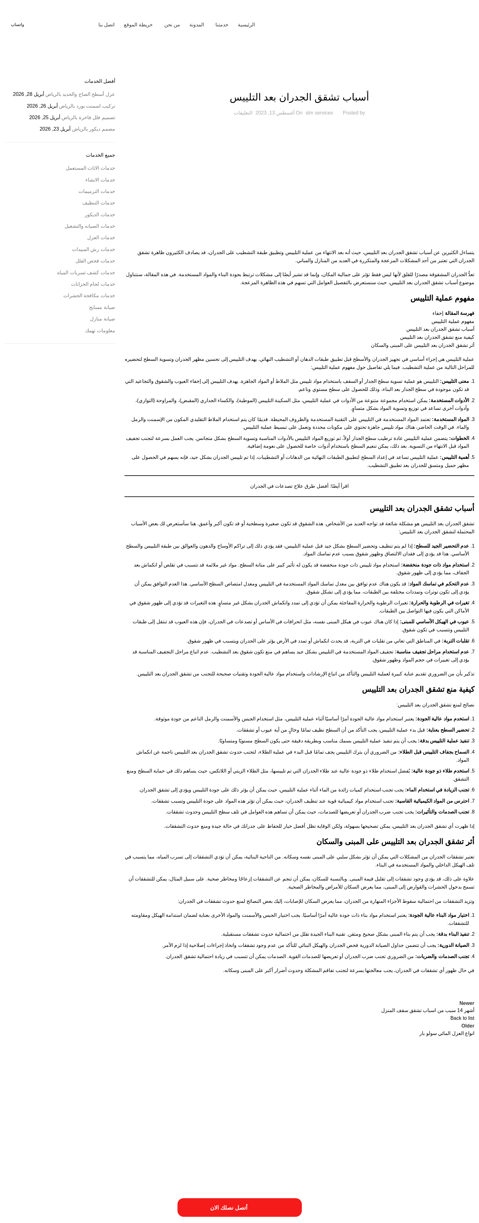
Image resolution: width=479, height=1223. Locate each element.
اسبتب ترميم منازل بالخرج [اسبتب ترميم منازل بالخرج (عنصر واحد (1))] (243, 1102)
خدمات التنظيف (98, 202)
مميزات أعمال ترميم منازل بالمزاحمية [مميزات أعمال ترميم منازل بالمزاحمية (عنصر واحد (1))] (347, 1135)
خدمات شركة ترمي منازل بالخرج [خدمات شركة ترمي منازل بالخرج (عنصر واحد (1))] (350, 1127)
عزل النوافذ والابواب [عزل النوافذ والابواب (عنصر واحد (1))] (162, 1127)
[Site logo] (435, 24)
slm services (319, 112)
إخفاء (437, 313)
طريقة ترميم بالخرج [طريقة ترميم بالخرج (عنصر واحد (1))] (233, 1127)
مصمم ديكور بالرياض (93, 129)
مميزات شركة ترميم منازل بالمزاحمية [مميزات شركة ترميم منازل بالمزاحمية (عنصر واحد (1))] (118, 1135)
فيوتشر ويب (17, 1216)
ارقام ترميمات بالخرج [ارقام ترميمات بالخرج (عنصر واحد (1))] (318, 1102)
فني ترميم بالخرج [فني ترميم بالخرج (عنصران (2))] (112, 1125)
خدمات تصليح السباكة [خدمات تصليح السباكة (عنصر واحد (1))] (29, 1114)
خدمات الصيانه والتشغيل (90, 226)
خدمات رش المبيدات (93, 249)
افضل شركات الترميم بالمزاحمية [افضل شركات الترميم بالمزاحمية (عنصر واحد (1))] (159, 1102)
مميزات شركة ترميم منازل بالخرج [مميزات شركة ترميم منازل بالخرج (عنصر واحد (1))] (170, 1135)
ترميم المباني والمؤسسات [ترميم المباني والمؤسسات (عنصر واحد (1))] (188, 1114)
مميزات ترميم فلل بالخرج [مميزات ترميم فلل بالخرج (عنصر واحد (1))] (264, 1135)
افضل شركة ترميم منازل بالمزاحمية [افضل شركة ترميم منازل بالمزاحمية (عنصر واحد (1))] (109, 1102)
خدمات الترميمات (97, 191)
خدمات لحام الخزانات (93, 284)
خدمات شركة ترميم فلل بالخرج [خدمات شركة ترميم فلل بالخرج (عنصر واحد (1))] (452, 1127)
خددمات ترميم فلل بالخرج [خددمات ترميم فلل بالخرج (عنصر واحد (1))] (149, 1114)
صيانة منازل (102, 318)
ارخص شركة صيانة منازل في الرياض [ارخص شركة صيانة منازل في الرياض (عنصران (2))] (405, 1100)
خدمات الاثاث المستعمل (90, 168)
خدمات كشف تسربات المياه (86, 272)
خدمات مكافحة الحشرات (89, 295)
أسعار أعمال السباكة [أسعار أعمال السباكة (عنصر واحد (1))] (427, 1090)
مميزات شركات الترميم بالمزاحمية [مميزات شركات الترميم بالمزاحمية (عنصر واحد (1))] (220, 1135)
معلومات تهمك (100, 330)
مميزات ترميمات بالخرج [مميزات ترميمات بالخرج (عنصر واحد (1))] (302, 1135)
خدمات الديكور (100, 214)
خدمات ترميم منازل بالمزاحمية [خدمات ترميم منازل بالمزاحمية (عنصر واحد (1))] (69, 1114)
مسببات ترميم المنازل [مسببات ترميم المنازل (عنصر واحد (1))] (26, 1127)
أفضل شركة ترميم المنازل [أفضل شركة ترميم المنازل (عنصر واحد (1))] (260, 1090)
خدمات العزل (101, 237)
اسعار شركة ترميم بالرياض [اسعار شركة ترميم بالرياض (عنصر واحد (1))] (203, 1102)
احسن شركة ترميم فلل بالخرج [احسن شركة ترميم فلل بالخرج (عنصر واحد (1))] (217, 1090)
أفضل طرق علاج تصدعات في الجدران (289, 486)
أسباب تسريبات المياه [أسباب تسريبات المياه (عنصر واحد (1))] (459, 1090)
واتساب (17, 24)
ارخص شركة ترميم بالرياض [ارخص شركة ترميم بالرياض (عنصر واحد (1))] (174, 1090)
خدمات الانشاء (299, 81)
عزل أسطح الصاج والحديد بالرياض (80, 94)
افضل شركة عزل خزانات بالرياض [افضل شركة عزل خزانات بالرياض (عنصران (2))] (272, 1112)
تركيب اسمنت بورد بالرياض (87, 106)
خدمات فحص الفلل (95, 260)
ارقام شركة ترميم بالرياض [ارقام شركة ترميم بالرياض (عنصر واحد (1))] (282, 1102)
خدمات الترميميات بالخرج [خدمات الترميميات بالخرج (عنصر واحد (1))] (110, 1114)
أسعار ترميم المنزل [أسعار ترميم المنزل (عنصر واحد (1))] (397, 1090)
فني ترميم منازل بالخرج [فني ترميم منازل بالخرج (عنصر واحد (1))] (60, 1127)
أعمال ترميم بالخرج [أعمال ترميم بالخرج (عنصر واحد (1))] (338, 1090)
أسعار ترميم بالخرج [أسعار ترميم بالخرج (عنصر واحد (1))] (368, 1090)
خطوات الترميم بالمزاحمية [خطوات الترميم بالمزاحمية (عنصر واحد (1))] (268, 1127)
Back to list (462, 1018)
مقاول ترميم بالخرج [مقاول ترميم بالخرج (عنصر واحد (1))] (427, 1135)
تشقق (467, 523)
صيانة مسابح (102, 307)
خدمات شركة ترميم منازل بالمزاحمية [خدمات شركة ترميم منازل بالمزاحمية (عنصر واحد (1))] (402, 1127)
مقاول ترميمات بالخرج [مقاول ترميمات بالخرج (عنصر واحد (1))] (458, 1135)
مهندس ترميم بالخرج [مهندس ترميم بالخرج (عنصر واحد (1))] (74, 1135)
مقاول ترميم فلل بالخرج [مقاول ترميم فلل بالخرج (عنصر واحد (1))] (393, 1135)
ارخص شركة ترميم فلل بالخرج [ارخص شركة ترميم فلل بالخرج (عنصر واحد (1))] (131, 1090)
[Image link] (67, 1182)
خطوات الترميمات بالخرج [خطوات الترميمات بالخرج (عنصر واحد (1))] (306, 1127)
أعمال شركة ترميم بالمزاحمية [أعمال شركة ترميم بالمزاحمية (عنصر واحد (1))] (301, 1090)
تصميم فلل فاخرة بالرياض (88, 117)
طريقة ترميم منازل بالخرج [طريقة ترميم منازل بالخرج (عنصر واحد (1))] (197, 1127)
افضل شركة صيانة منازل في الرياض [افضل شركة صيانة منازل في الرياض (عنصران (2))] (406, 1112)
